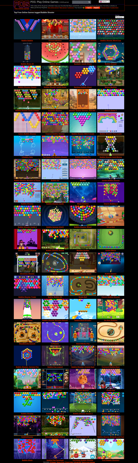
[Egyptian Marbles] (55, 99)
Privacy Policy (105, 7)
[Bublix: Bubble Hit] (55, 286)
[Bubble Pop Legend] (55, 355)
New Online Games (53, 7)
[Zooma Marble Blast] (110, 332)
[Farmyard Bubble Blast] (110, 355)
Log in (89, 7)
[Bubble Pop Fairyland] (55, 449)
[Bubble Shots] (27, 449)
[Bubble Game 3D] (82, 425)
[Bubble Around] (110, 52)
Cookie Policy (114, 7)
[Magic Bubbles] (82, 192)
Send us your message (88, 462)
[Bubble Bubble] (27, 29)
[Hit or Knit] (110, 216)
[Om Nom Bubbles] (110, 309)
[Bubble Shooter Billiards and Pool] (110, 425)
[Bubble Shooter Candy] (55, 192)
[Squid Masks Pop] (82, 332)
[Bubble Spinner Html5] (55, 216)
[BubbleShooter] (27, 425)
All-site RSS (77, 462)
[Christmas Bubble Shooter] (82, 449)
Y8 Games (53, 462)
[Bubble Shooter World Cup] (110, 29)
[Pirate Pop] (110, 379)
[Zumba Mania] (110, 239)
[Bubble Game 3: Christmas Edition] (82, 29)
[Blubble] (82, 169)
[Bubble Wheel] (55, 52)
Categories (71, 7)
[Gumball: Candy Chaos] (82, 52)
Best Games (63, 7)
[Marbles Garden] (82, 239)
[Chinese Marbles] (55, 29)
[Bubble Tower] (27, 309)
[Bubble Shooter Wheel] (82, 216)
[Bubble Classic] (110, 262)
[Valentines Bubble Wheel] (55, 425)
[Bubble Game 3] (110, 99)
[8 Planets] (55, 332)
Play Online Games (22, 9)
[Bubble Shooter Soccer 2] (82, 402)
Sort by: (117, 15)
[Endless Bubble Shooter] (27, 379)
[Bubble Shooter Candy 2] (27, 216)
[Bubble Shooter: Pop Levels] (110, 122)
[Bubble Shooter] (27, 192)
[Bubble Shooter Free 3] (110, 402)
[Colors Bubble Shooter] (27, 122)
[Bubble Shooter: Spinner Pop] (27, 355)
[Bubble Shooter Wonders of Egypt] (27, 169)
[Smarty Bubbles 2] (110, 192)
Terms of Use (60, 462)
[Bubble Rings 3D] (27, 52)
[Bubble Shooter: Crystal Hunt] (82, 355)
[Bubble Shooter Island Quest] (55, 76)
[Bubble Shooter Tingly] (27, 286)
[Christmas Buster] (55, 379)
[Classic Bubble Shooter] (110, 286)
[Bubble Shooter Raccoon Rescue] (55, 309)
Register (96, 7)
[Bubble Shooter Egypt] (82, 262)
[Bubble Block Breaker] (82, 309)
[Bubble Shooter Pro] (82, 146)
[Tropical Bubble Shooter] (55, 122)
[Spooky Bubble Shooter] (27, 239)
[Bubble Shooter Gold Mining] (110, 146)
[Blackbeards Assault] (27, 332)
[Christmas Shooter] (27, 262)
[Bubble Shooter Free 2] (55, 402)
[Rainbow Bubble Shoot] (82, 76)
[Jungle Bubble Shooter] (110, 169)
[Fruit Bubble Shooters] (110, 449)
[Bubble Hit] (55, 169)
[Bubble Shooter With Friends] (82, 122)
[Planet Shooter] (82, 379)
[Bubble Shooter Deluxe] (55, 239)
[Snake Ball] (82, 286)
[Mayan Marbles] (110, 76)
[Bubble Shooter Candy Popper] (27, 99)
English (103, 1)
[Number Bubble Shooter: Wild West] (82, 99)
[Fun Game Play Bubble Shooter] (55, 146)
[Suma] (55, 262)
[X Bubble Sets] (27, 146)
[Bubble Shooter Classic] (27, 76)
